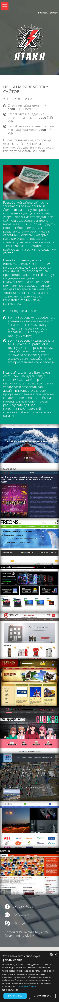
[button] (29, 990)
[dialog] (29, 976)
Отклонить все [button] (42, 995)
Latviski (54, 13)
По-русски (43, 13)
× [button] (55, 954)
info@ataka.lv (20, 914)
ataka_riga (18, 923)
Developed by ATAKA (19, 936)
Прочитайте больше (26, 986)
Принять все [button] (15, 995)
